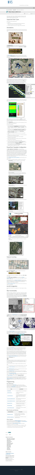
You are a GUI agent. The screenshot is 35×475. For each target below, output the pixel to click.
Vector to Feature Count (11, 283)
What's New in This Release (11, 438)
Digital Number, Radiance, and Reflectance (10, 454)
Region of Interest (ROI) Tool (13, 356)
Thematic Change (11, 331)
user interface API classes (17, 423)
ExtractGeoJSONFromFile (11, 398)
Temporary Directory (10, 378)
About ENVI (8, 448)
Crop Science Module (10, 443)
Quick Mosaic (12, 347)
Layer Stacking (10, 375)
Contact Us (16, 470)
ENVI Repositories (9, 444)
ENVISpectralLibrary (18, 420)
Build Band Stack (11, 370)
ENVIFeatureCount (10, 414)
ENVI (9, 432)
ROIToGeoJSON (9, 405)
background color (15, 314)
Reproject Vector (11, 368)
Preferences (8, 449)
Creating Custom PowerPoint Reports (14, 157)
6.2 (9, 434)
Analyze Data (9, 442)
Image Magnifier (10, 55)
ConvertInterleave (10, 395)
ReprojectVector (9, 403)
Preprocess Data (9, 441)
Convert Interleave (12, 366)
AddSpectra (19, 421)
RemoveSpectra (24, 421)
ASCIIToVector (9, 392)
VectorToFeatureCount (10, 407)
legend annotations (14, 99)
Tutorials (8, 447)
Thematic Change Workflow (21, 333)
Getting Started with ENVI (11, 439)
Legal (22, 469)
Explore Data (9, 440)
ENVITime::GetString (10, 417)
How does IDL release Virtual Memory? (10, 457)
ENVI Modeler (14, 386)
